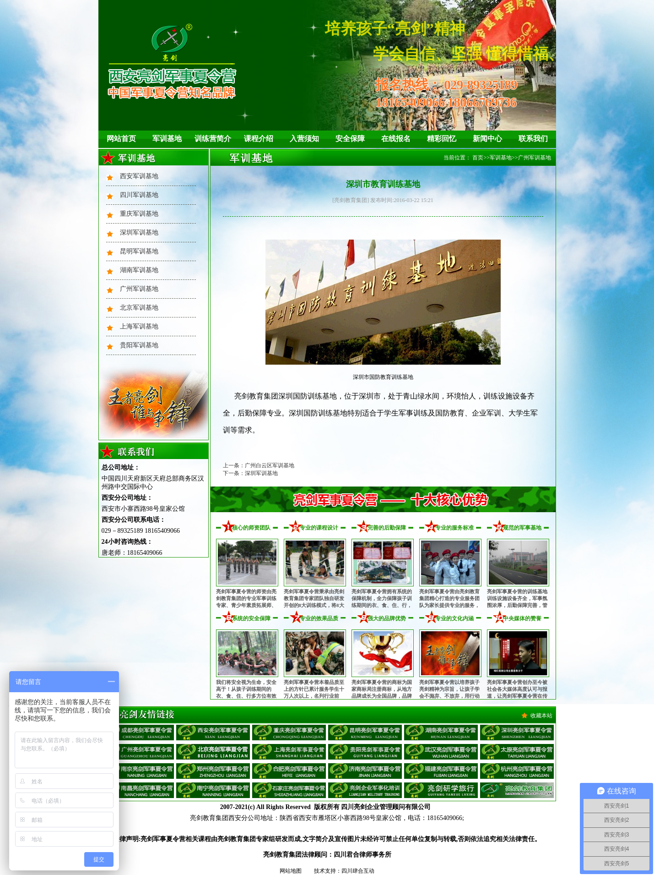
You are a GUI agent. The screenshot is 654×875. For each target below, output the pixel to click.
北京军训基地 (139, 307)
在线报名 (396, 138)
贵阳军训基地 (139, 345)
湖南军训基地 (139, 270)
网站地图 (291, 871)
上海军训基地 (139, 326)
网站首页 (121, 138)
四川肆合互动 (357, 871)
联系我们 (533, 138)
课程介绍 (258, 138)
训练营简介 (213, 138)
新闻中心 (487, 138)
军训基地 (167, 138)
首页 (477, 157)
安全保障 (350, 138)
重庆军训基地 (139, 213)
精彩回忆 (441, 138)
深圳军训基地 (139, 232)
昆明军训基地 (139, 251)
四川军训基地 (139, 194)
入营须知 (304, 138)
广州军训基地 (139, 288)
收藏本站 (541, 715)
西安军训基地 (139, 176)
